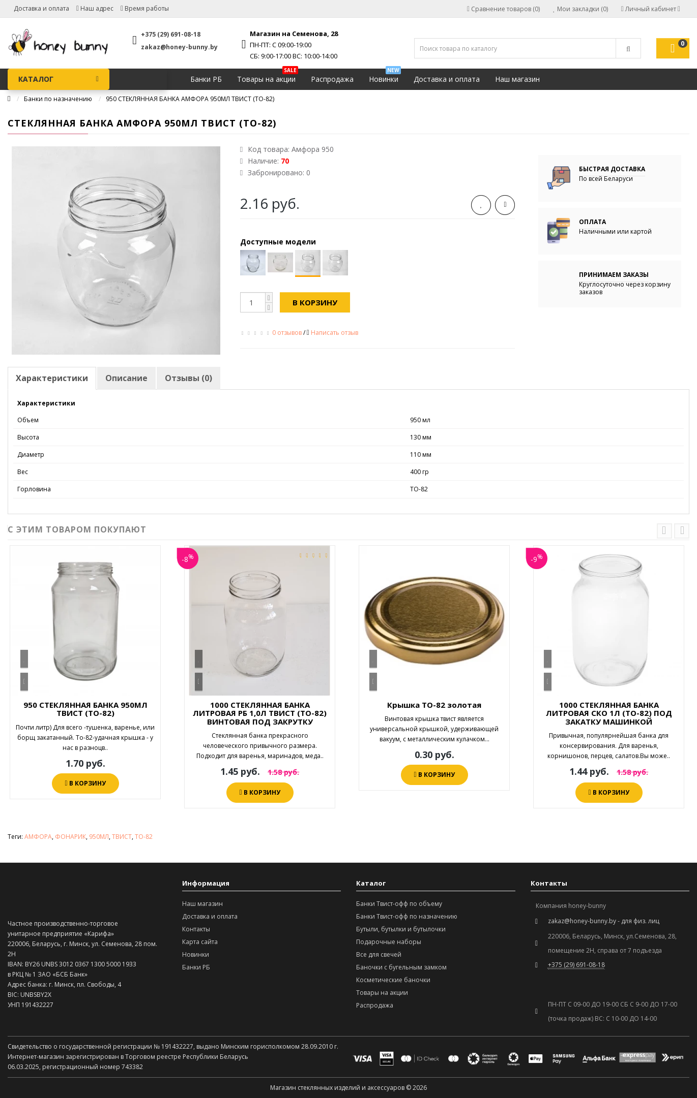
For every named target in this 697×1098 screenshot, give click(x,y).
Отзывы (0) (188, 378)
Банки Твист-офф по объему (399, 903)
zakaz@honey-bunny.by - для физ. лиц (603, 921)
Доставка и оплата (41, 8)
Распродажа (332, 79)
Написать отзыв (334, 332)
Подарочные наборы (388, 941)
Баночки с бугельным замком (401, 967)
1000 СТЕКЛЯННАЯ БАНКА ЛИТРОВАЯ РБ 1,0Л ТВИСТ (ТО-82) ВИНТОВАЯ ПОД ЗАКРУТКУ (260, 713)
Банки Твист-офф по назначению (406, 916)
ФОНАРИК (70, 836)
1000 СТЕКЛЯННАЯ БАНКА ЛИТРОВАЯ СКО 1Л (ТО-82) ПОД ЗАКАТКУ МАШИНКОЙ (609, 713)
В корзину (315, 302)
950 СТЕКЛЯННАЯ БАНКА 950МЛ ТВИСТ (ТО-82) (85, 709)
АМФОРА (38, 836)
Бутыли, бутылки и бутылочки (401, 929)
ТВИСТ (122, 836)
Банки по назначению (58, 99)
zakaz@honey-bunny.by (179, 47)
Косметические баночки (393, 980)
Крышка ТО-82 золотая (434, 705)
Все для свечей (378, 954)
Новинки (385, 76)
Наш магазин (517, 79)
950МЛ (99, 836)
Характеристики (52, 378)
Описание (126, 378)
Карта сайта (200, 941)
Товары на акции (267, 76)
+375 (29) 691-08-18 (170, 34)
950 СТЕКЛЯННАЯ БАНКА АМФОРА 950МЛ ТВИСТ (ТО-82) (190, 99)
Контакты (196, 929)
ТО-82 (144, 836)
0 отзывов (287, 332)
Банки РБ (206, 79)
